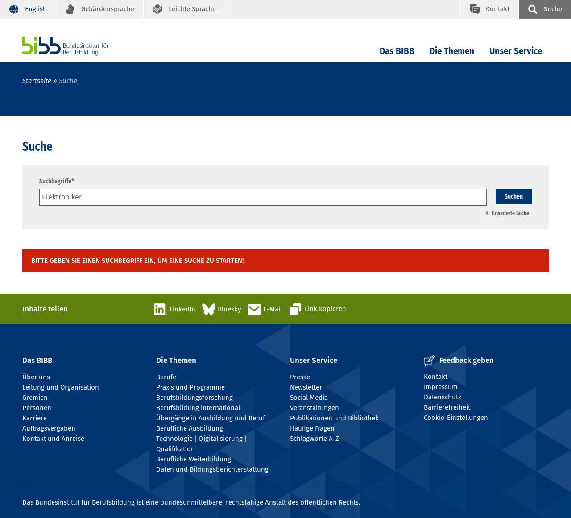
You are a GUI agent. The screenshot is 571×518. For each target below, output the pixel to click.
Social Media (309, 398)
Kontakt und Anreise (53, 439)
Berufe (166, 377)
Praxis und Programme (190, 387)
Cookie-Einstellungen (456, 418)
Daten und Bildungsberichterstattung (212, 469)
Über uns (36, 377)
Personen (36, 408)
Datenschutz (442, 397)
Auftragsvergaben (48, 428)
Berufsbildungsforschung (194, 398)
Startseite (36, 81)
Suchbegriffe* (56, 181)
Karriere (34, 418)
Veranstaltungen (314, 408)
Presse (300, 377)
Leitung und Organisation (60, 387)
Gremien (35, 398)
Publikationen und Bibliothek (334, 418)
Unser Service (515, 51)
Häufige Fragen (312, 428)
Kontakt (435, 377)
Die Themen (452, 51)
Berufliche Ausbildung (189, 428)
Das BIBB (397, 51)
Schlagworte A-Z (314, 439)
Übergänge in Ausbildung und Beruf (210, 418)
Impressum (441, 387)
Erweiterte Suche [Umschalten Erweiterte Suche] (510, 213)
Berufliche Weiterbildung (193, 459)
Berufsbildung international (198, 408)
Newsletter (306, 387)
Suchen (514, 196)
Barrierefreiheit (447, 407)
